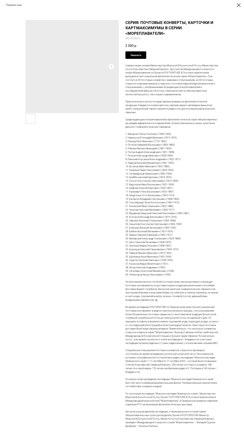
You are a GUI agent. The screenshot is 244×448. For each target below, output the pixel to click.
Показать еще (14, 5)
